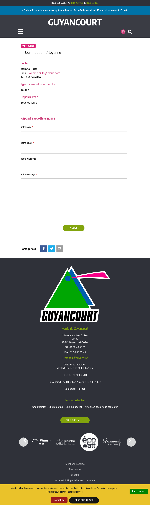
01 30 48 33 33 (77, 3)
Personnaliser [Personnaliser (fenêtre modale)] (84, 500)
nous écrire (92, 3)
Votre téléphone (28, 158)
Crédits (75, 474)
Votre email (27, 143)
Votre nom (27, 127)
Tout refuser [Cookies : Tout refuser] (59, 500)
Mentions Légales (75, 464)
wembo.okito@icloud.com (44, 73)
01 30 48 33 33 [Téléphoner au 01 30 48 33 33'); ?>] (77, 347)
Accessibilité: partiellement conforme (75, 480)
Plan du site (75, 469)
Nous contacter (75, 420)
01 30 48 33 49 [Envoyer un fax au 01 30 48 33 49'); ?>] (78, 352)
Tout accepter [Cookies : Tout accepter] (138, 491)
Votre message (29, 174)
